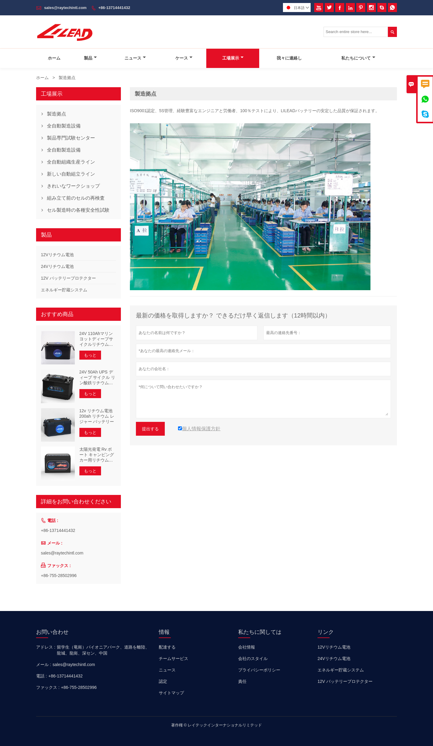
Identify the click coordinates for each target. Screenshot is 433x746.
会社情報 (246, 647)
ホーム (54, 58)
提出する (150, 428)
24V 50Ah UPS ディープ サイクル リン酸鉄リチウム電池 (97, 377)
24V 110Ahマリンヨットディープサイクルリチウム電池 (96, 339)
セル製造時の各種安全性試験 (78, 210)
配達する (167, 647)
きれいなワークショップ (73, 186)
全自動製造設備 (64, 125)
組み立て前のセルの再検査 (76, 198)
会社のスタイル (253, 658)
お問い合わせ (52, 632)
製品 (90, 58)
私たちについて (358, 58)
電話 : (41, 676)
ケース (183, 58)
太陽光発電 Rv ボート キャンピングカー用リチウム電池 (96, 455)
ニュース (135, 58)
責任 (242, 681)
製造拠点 (56, 113)
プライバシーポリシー (259, 670)
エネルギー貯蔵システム (64, 289)
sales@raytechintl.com (65, 7)
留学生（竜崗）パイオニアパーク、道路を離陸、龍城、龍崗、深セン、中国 (103, 650)
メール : (43, 664)
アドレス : (45, 647)
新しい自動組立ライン (71, 174)
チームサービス (173, 658)
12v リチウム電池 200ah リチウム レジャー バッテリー (97, 416)
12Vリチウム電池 (57, 254)
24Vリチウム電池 (57, 266)
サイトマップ (171, 692)
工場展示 (233, 58)
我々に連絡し (289, 58)
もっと (90, 355)
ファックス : (48, 687)
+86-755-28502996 (59, 575)
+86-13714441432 (114, 7)
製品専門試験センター (71, 137)
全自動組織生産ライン (71, 161)
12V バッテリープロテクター (68, 278)
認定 (163, 681)
